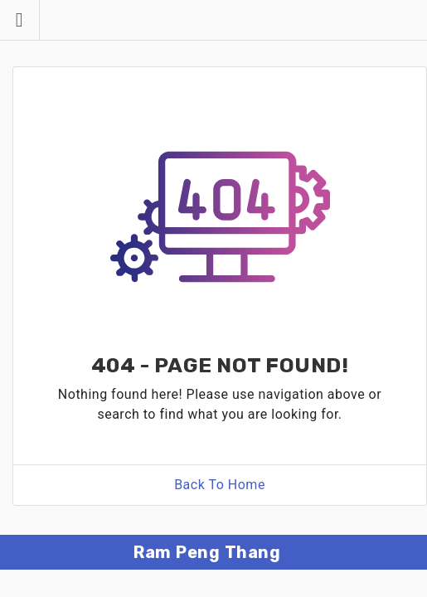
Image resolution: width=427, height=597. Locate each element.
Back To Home (219, 485)
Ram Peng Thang (206, 552)
